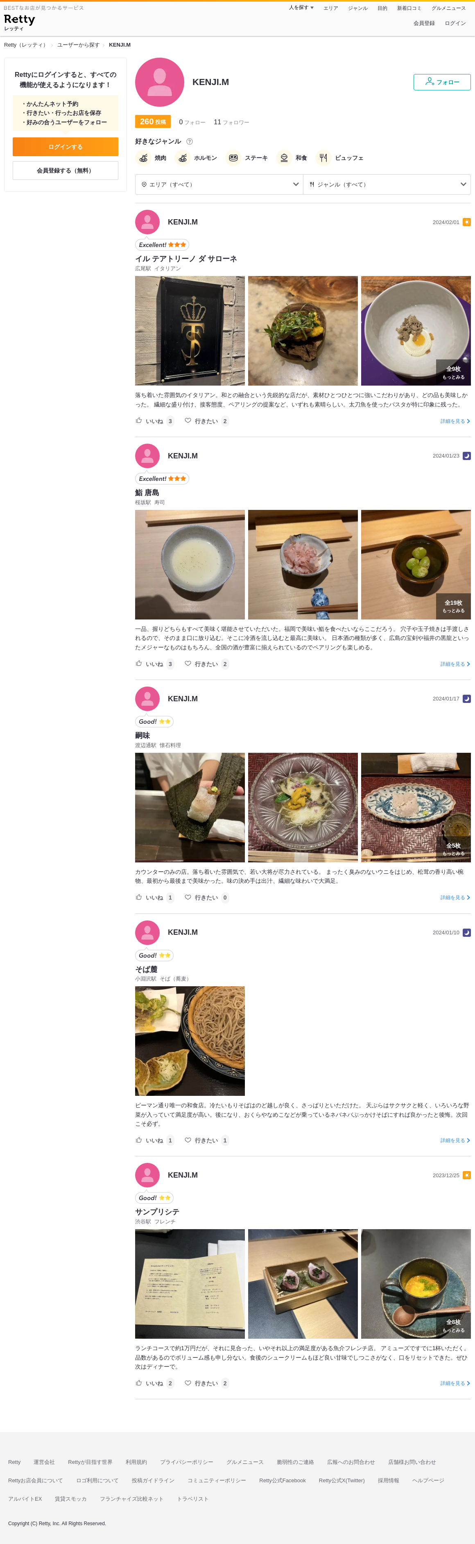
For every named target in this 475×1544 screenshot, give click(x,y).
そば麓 (146, 969)
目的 (382, 8)
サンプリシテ (157, 1212)
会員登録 (424, 23)
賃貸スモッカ (71, 1499)
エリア (330, 8)
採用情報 (388, 1480)
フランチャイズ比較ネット (132, 1499)
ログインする (65, 147)
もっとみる (453, 371)
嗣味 (142, 736)
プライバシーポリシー (186, 1462)
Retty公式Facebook (282, 1480)
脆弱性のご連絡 (295, 1462)
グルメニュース (449, 8)
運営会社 (44, 1462)
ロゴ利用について (97, 1480)
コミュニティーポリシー (217, 1480)
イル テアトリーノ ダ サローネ (186, 259)
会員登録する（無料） (65, 170)
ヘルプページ (428, 1480)
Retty (14, 1462)
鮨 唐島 (147, 493)
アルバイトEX (25, 1499)
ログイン (455, 23)
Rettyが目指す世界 (90, 1462)
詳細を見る (453, 421)
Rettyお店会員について (35, 1480)
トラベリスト (193, 1499)
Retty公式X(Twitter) (342, 1480)
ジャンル (358, 8)
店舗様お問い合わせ (412, 1462)
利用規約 (136, 1462)
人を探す (299, 7)
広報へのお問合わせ (351, 1462)
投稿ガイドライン (153, 1480)
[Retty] (19, 21)
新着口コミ (409, 8)
